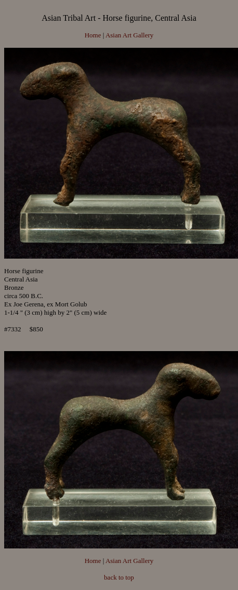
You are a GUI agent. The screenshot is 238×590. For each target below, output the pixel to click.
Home (93, 35)
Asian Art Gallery (129, 35)
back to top (119, 577)
